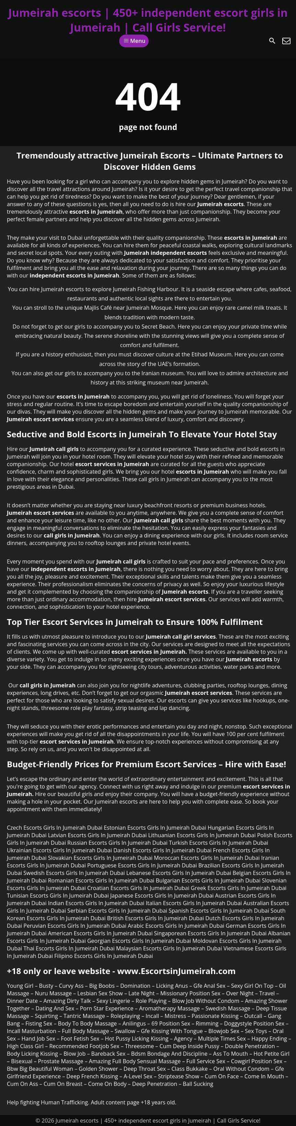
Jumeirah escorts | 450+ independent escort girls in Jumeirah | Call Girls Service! (148, 20)
